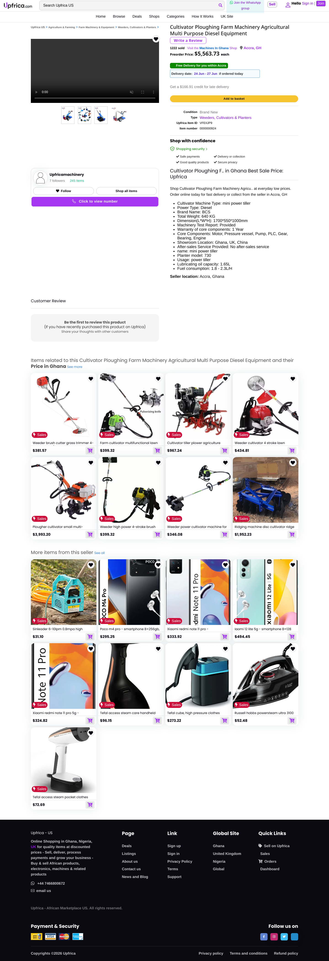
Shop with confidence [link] (192, 141)
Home (101, 17)
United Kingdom (227, 854)
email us (41, 891)
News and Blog (135, 877)
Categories (175, 17)
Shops (154, 17)
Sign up (174, 846)
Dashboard (269, 869)
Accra (249, 48)
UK (33, 847)
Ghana (218, 846)
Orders (267, 861)
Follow (63, 191)
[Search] (131, 5)
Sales (265, 854)
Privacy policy (211, 954)
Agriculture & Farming (61, 27)
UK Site (227, 17)
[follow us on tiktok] (294, 936)
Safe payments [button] (188, 156)
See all (99, 553)
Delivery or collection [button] (229, 156)
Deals (137, 17)
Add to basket (233, 98)
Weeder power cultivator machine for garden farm (197, 529)
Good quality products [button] (192, 162)
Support (174, 877)
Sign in (173, 854)
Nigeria (219, 862)
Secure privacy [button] (225, 162)
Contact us (131, 869)
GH (258, 48)
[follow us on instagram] (274, 936)
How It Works (202, 17)
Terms (172, 869)
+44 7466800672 (48, 884)
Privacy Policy (179, 862)
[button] (287, 5)
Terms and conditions (249, 954)
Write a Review (188, 40)
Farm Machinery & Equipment (96, 27)
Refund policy (286, 954)
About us (130, 862)
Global (218, 869)
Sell (271, 4)
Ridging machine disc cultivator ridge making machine (264, 529)
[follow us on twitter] (284, 936)
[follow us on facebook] (264, 936)
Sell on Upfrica (273, 846)
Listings (129, 854)
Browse (119, 17)
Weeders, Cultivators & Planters (137, 27)
